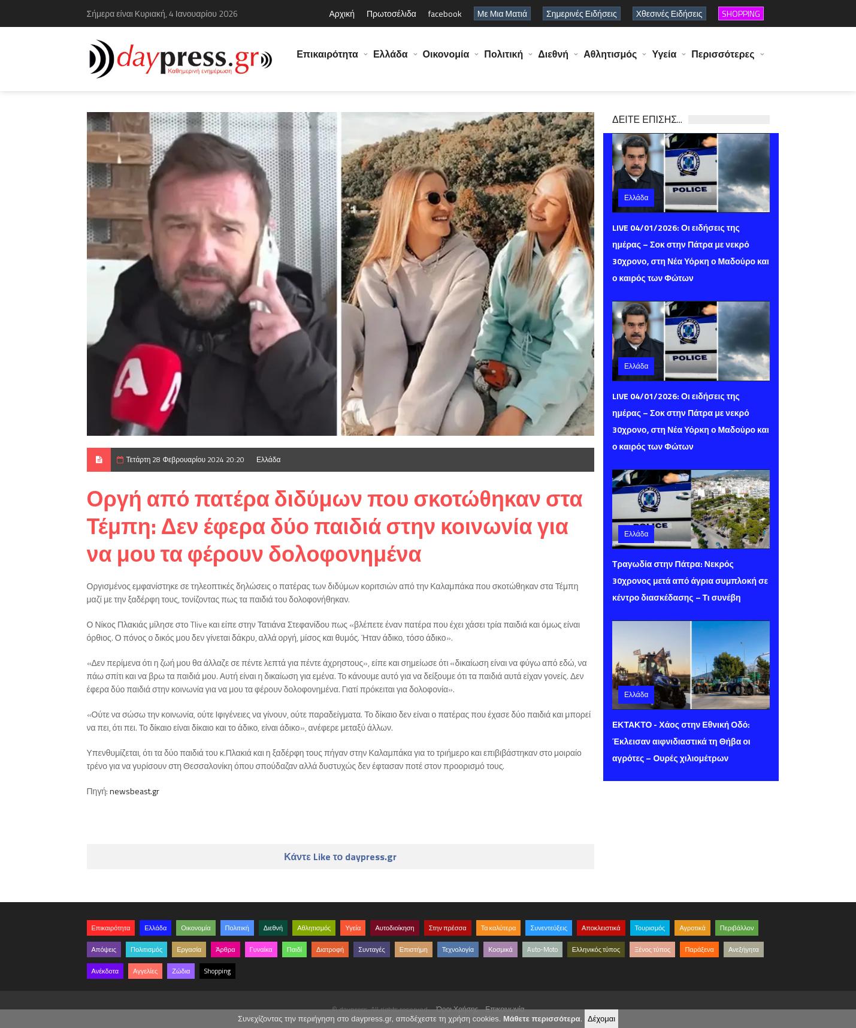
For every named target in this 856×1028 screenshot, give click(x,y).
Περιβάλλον (737, 928)
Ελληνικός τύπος (596, 949)
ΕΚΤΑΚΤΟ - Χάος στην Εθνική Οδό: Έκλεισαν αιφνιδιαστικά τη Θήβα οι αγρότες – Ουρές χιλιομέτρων (681, 741)
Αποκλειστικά (601, 928)
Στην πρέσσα (448, 928)
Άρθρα (225, 949)
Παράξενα (699, 949)
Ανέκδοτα (105, 971)
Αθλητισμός (610, 60)
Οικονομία (446, 60)
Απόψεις (104, 949)
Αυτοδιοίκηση (394, 928)
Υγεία (664, 60)
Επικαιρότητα (327, 60)
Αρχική (342, 13)
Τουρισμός (650, 928)
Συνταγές (371, 949)
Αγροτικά (692, 928)
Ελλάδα (390, 60)
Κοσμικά (500, 949)
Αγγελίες (145, 971)
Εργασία (189, 949)
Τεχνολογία (458, 949)
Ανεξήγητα (743, 949)
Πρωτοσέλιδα (391, 13)
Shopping (217, 971)
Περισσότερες (722, 60)
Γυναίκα (261, 949)
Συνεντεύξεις (548, 928)
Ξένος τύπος (652, 949)
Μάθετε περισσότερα (541, 1018)
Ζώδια (181, 971)
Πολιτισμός (146, 949)
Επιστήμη (414, 949)
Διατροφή (330, 949)
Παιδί (294, 949)
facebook (445, 13)
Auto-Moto (542, 949)
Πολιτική (503, 60)
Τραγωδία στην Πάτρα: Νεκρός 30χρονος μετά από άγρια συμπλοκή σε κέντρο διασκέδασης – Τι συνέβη (690, 580)
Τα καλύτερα (498, 928)
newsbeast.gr (134, 791)
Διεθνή (553, 60)
